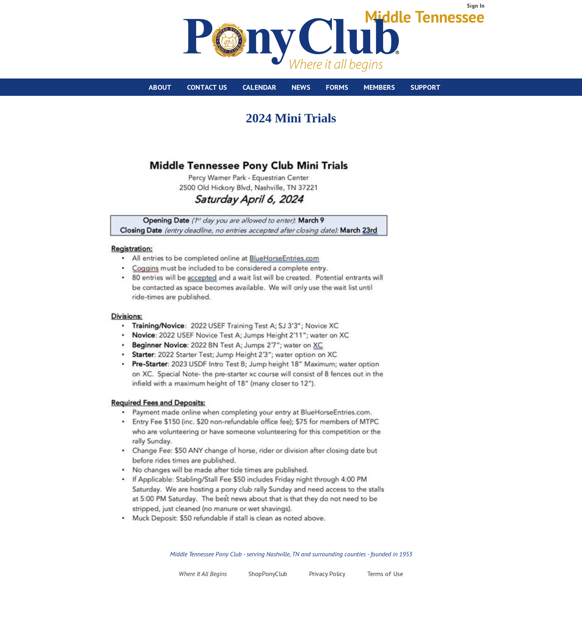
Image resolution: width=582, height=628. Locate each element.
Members (379, 87)
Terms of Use (385, 574)
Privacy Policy (327, 574)
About (160, 87)
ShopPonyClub (268, 574)
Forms (337, 87)
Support (425, 87)
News (301, 87)
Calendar (259, 87)
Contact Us (207, 87)
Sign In (476, 5)
